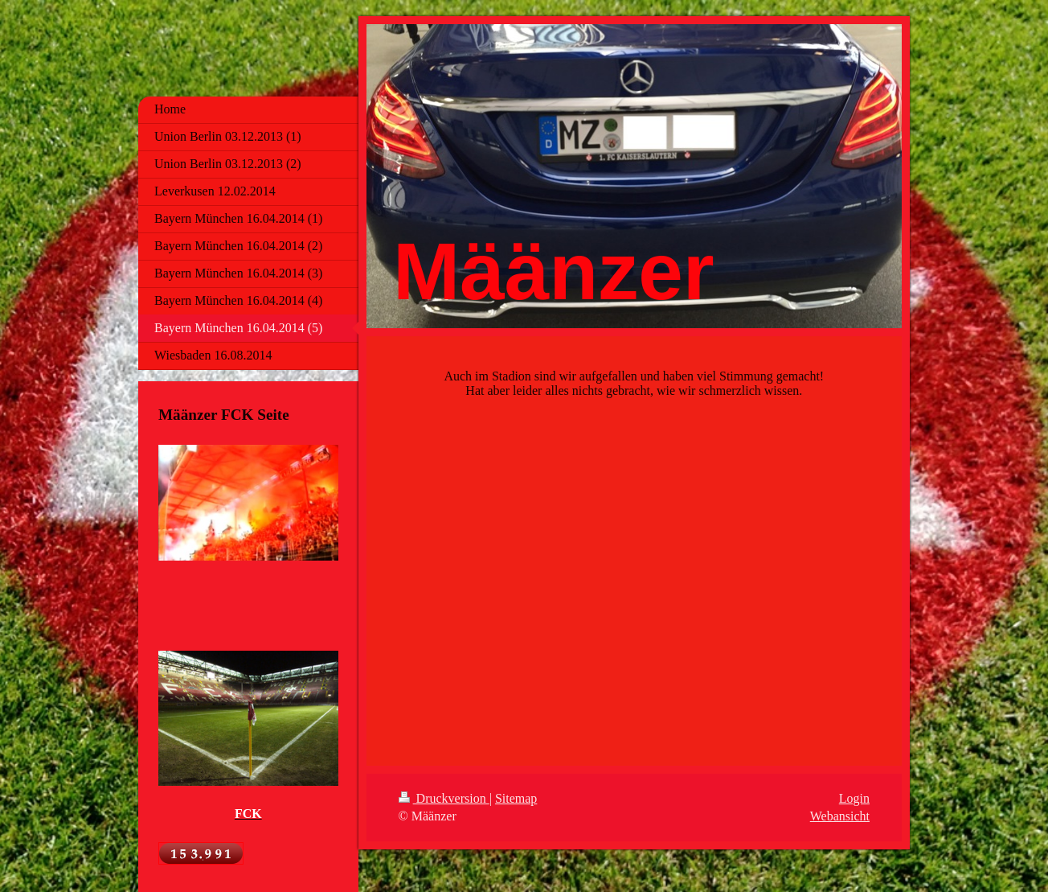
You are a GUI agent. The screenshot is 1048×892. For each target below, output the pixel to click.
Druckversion (444, 798)
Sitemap (516, 798)
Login (854, 798)
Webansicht (840, 816)
